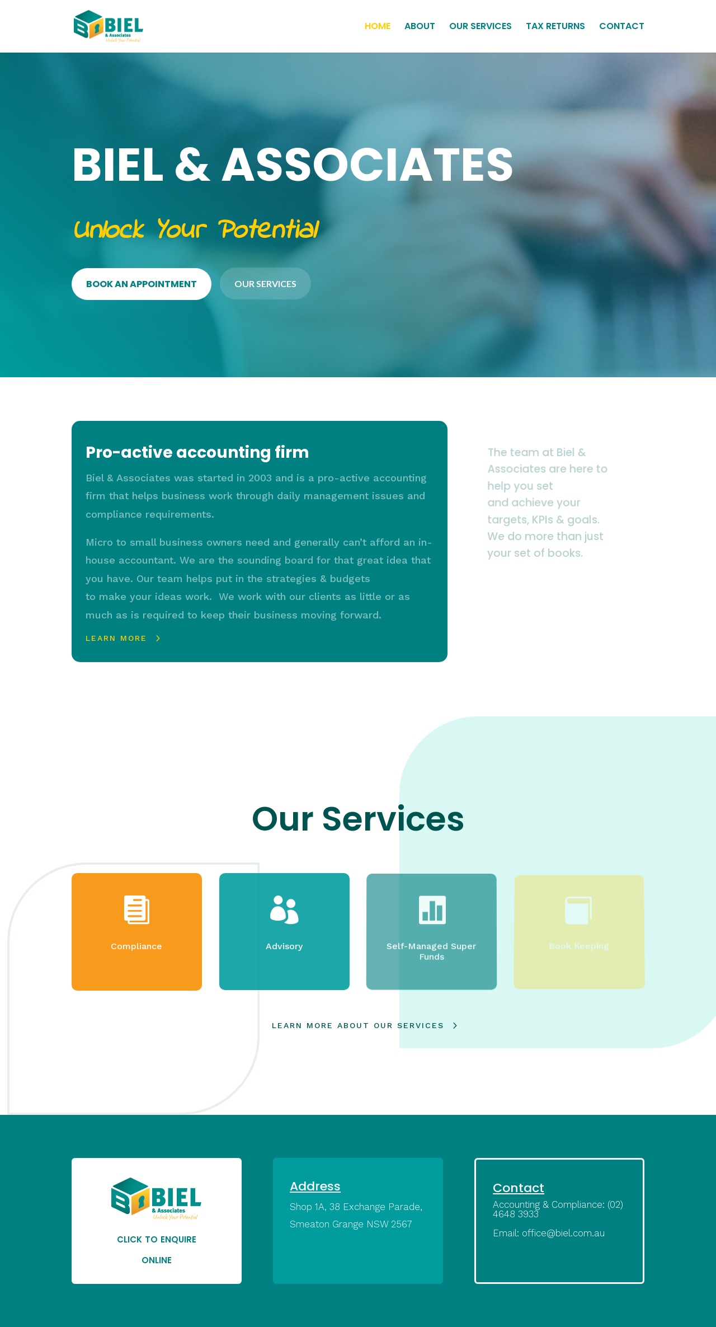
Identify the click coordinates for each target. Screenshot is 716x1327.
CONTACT (621, 27)
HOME (377, 27)
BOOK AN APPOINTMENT (141, 284)
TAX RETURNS (555, 27)
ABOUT (419, 27)
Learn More (115, 638)
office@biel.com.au (563, 1233)
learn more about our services (358, 1025)
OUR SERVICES (480, 27)
